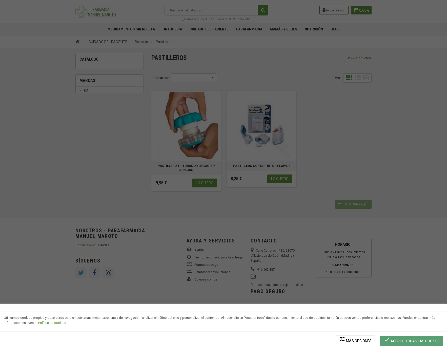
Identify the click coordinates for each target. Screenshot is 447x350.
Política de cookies (52, 323)
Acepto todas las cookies (412, 340)
